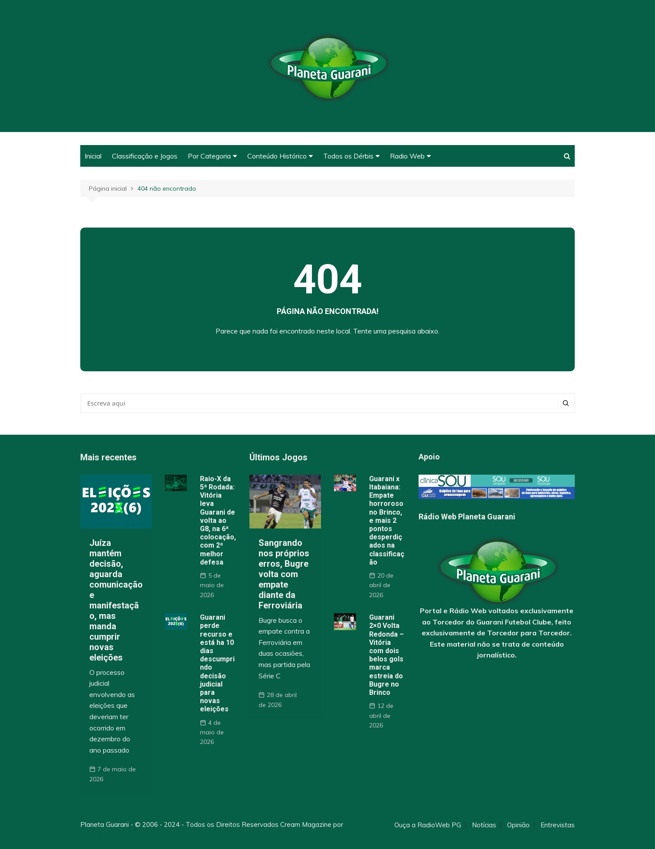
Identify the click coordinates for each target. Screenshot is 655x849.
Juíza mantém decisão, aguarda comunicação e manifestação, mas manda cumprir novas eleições (116, 600)
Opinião (518, 825)
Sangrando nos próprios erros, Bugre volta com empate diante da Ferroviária (284, 574)
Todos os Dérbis (348, 156)
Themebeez (98, 835)
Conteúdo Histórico (277, 156)
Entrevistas (557, 825)
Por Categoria (209, 156)
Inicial (93, 156)
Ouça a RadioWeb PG (427, 825)
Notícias (484, 825)
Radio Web (407, 156)
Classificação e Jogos (144, 156)
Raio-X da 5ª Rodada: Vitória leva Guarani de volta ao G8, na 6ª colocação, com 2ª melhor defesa (218, 520)
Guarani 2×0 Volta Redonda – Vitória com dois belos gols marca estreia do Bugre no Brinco (386, 655)
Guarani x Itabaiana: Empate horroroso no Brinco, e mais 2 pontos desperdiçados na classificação (386, 520)
